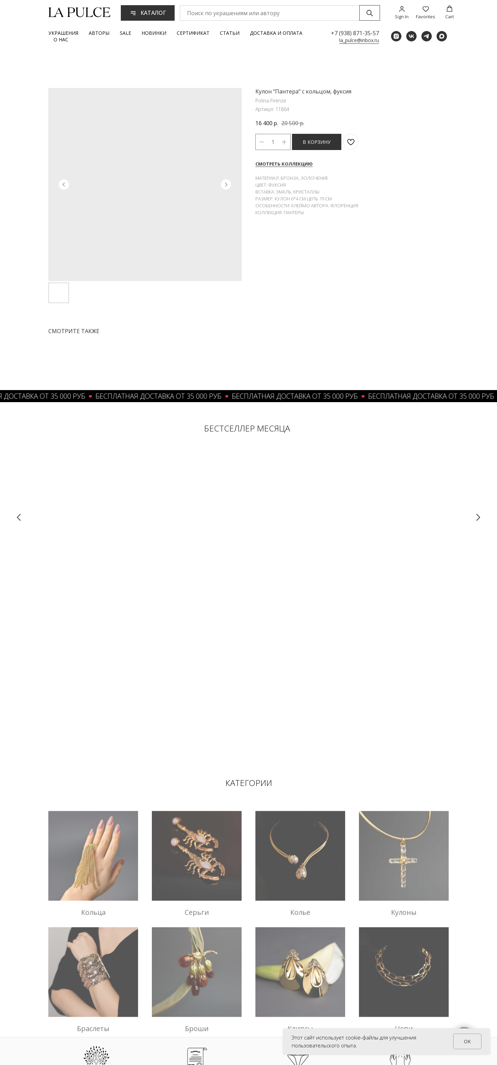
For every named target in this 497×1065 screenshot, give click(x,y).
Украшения (63, 33)
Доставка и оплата (276, 33)
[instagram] (396, 36)
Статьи (230, 33)
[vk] (411, 36)
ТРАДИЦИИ (97, 898)
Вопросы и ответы (241, 1016)
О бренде (345, 988)
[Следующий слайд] (478, 517)
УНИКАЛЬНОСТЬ (297, 898)
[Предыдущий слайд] (19, 517)
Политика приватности (246, 1044)
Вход (378, 1002)
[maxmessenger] (442, 36)
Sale (125, 33)
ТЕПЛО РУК (399, 898)
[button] (402, 13)
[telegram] (426, 36)
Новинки (154, 33)
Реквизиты (347, 1002)
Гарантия (345, 1016)
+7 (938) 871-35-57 (355, 33)
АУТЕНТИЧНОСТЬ (195, 898)
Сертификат (193, 33)
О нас (60, 39)
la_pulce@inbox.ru (359, 40)
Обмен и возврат (240, 1002)
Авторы (99, 33)
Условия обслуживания (246, 1030)
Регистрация (387, 988)
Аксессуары (302, 1002)
